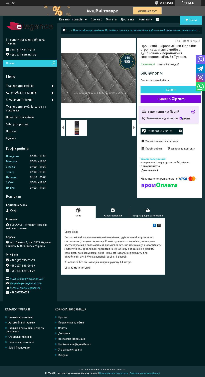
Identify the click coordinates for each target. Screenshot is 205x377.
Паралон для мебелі (21, 342)
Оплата (111, 19)
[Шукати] (53, 63)
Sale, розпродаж (17, 124)
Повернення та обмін (71, 322)
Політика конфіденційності (74, 344)
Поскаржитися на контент (113, 373)
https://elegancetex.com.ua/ (27, 278)
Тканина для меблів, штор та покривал (26, 108)
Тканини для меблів (19, 86)
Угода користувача (70, 349)
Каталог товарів (71, 19)
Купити (171, 90)
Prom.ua (121, 369)
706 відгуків (166, 2)
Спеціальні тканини (19, 99)
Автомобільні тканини (21, 92)
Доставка (128, 19)
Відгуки (11, 138)
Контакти (145, 19)
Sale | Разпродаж (19, 347)
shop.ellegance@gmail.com (26, 283)
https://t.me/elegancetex (25, 288)
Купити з (171, 99)
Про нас (96, 19)
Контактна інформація (71, 339)
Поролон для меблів (20, 117)
